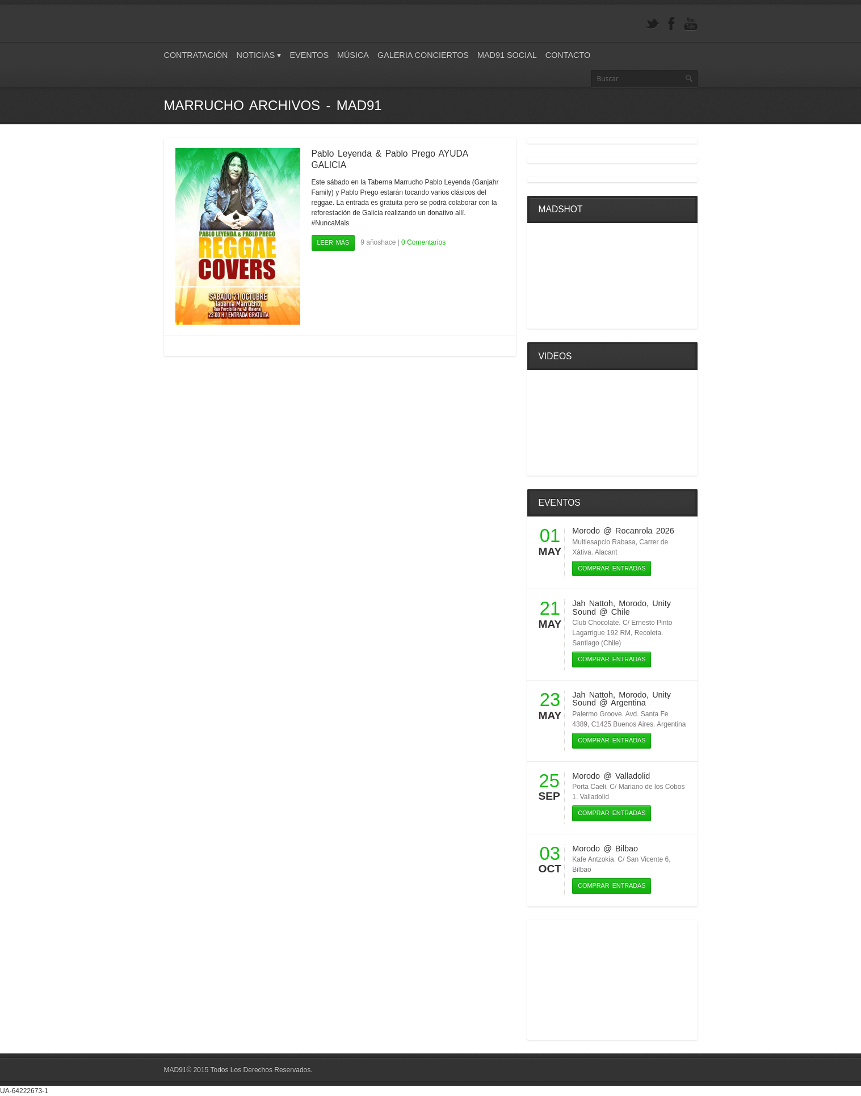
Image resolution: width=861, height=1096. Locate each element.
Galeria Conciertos (423, 55)
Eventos (309, 55)
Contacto (567, 55)
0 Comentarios (423, 242)
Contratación (196, 55)
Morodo (586, 530)
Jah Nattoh (592, 603)
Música (353, 55)
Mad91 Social (507, 55)
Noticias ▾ (259, 55)
